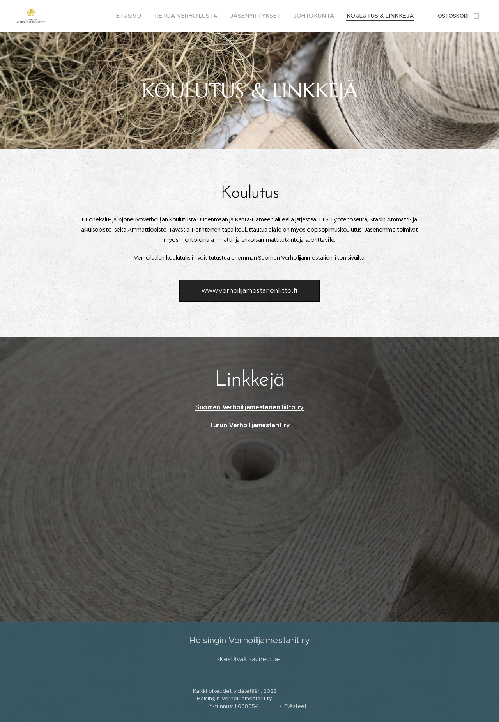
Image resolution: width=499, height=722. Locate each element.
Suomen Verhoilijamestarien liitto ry (249, 407)
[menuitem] (153, 16)
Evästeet (295, 706)
